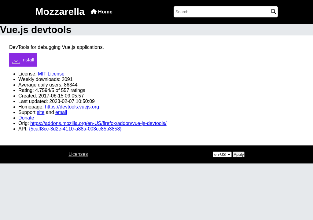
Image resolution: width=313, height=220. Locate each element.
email (61, 112)
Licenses (78, 154)
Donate (26, 117)
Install (23, 60)
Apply (239, 154)
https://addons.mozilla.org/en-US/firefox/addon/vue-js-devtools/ (98, 123)
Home (101, 12)
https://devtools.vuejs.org (72, 106)
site (40, 112)
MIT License (51, 73)
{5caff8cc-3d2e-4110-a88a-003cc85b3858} (75, 128)
